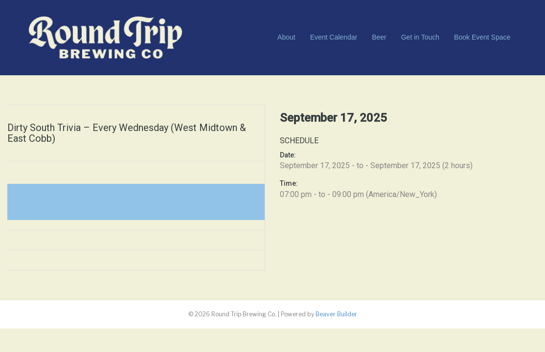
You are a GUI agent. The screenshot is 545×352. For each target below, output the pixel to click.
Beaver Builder (336, 314)
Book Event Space (482, 37)
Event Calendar (334, 37)
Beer (379, 37)
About (286, 37)
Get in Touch (420, 37)
